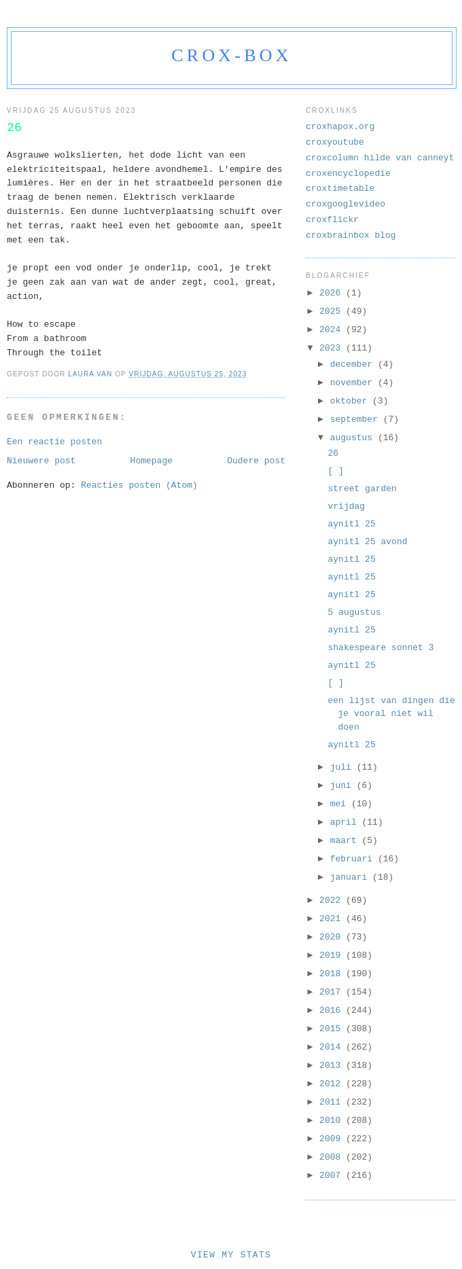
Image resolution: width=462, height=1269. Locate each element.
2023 (332, 348)
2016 (332, 1010)
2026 (332, 293)
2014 (332, 1047)
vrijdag (346, 506)
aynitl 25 (351, 524)
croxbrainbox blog (351, 235)
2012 (332, 1084)
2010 (332, 1120)
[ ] (335, 471)
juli (343, 767)
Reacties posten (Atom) (139, 485)
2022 (332, 900)
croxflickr (332, 220)
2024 (332, 330)
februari (354, 859)
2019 (332, 955)
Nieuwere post (41, 461)
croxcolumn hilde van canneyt (380, 158)
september (356, 419)
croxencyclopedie (348, 173)
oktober (351, 401)
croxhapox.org (340, 127)
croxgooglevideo (345, 204)
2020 (332, 937)
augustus (354, 438)
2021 (332, 919)
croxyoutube (335, 142)
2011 (332, 1102)
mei (340, 804)
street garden (361, 489)
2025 (332, 311)
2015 (332, 1029)
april (346, 822)
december (354, 364)
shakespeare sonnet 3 (380, 648)
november (354, 383)
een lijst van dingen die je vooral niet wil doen (391, 714)
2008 (332, 1157)
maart (346, 841)
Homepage (151, 461)
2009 (332, 1139)
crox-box (231, 55)
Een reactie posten (54, 442)
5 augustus (353, 612)
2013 (332, 1065)
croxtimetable (340, 188)
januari (351, 877)
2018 (332, 974)
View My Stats (231, 1255)
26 (332, 453)
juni (343, 786)
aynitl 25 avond (367, 542)
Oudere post (256, 461)
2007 (332, 1175)
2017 (332, 992)
